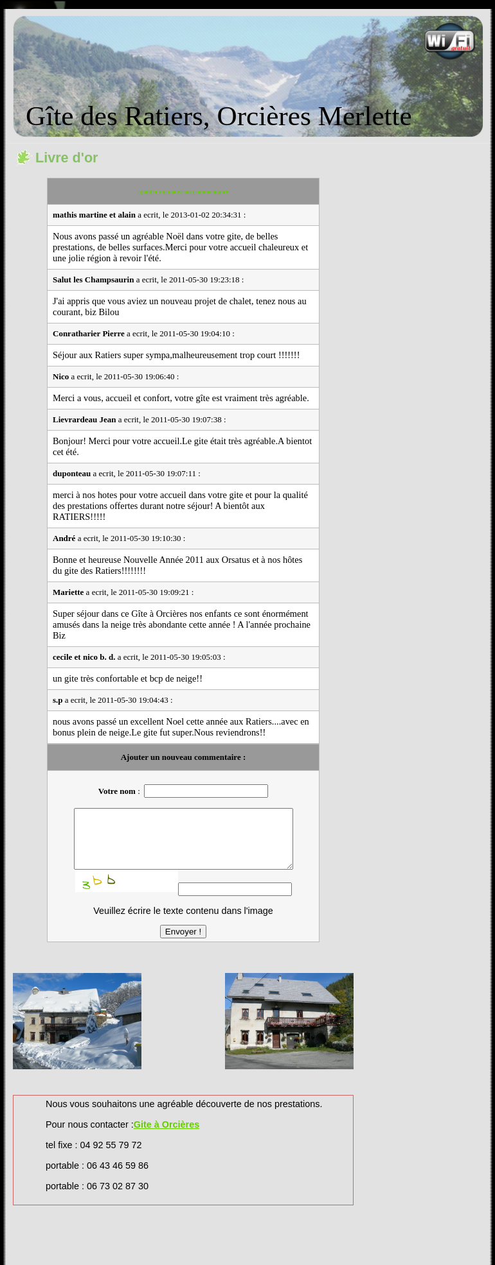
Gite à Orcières (166, 1136)
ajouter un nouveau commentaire (183, 191)
